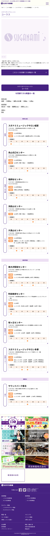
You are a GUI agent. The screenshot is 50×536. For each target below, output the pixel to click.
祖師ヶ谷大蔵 (17, 101)
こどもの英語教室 (31, 498)
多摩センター (25, 106)
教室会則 (27, 529)
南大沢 (3, 106)
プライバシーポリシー (6, 529)
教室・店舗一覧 (29, 524)
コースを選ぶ (9, 7)
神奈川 (3, 110)
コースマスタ (18, 7)
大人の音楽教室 (7, 500)
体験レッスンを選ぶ (6, 519)
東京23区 (4, 99)
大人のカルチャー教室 (8, 510)
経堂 (2, 101)
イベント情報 (28, 517)
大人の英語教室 (30, 500)
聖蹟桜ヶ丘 (15, 106)
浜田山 (25, 101)
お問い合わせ (28, 519)
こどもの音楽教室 (7, 498)
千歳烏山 (8, 101)
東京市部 (4, 104)
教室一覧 (3, 514)
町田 (8, 106)
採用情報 (3, 526)
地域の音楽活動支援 (30, 526)
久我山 (31, 101)
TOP (2, 7)
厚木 (2, 112)
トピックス (28, 514)
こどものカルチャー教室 (9, 507)
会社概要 (3, 524)
